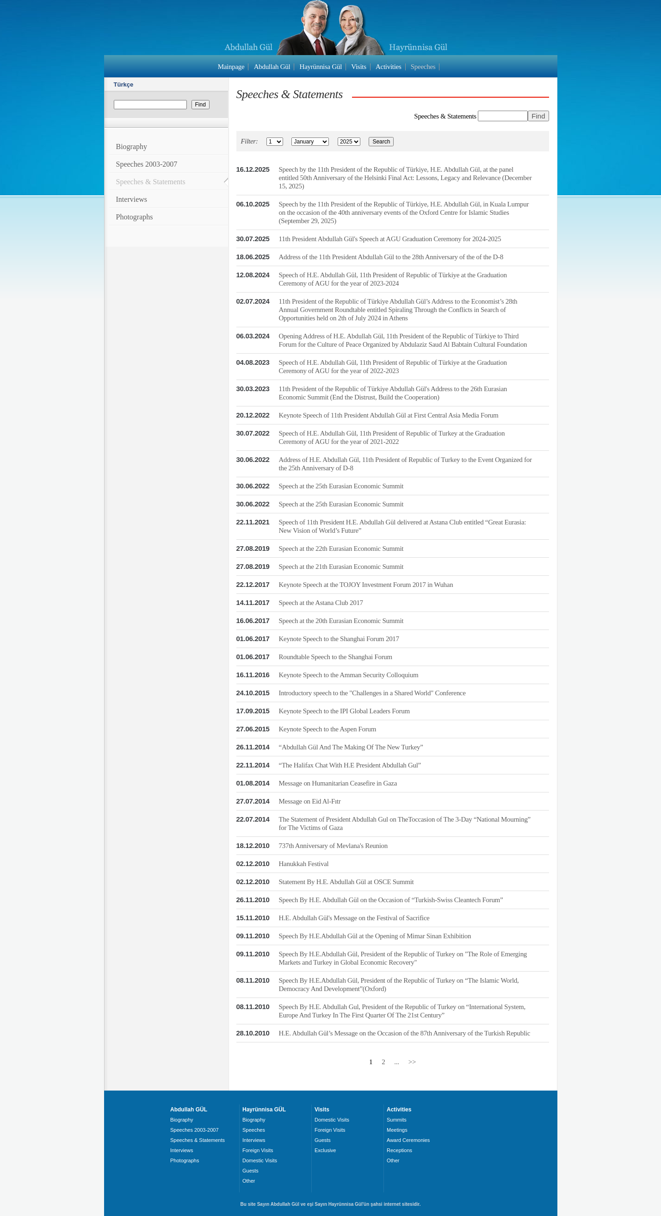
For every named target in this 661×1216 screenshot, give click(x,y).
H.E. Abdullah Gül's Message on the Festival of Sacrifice (354, 918)
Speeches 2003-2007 (147, 164)
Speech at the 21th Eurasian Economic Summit (341, 566)
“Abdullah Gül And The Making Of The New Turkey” (351, 747)
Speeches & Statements (150, 182)
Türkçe (124, 84)
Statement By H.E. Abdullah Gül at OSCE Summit (346, 881)
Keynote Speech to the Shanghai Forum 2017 (339, 638)
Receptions (399, 1150)
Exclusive (325, 1150)
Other (248, 1181)
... (396, 1062)
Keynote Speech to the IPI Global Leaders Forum (344, 711)
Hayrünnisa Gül (321, 66)
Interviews (132, 199)
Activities (389, 66)
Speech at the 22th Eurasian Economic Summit (341, 548)
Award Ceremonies (408, 1140)
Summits (397, 1119)
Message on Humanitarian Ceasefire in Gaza (338, 783)
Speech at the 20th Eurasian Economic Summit (341, 620)
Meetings (397, 1130)
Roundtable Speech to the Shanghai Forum (335, 657)
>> (412, 1062)
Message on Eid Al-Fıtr (310, 801)
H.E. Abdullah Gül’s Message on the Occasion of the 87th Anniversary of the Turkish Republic (404, 1033)
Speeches (423, 66)
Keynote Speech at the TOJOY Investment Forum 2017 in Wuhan (366, 584)
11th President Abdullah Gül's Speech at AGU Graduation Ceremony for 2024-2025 (390, 239)
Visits (358, 66)
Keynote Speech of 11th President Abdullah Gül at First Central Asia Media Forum (389, 415)
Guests (250, 1170)
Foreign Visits (257, 1150)
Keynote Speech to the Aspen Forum (327, 729)
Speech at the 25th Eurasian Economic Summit (341, 486)
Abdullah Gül (272, 66)
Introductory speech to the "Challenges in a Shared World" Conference (372, 693)
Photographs (134, 217)
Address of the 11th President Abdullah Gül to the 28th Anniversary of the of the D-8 (391, 257)
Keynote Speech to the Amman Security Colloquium (349, 675)
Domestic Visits (259, 1160)
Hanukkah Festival (304, 863)
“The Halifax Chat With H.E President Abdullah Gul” (350, 765)
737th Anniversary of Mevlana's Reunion (333, 845)
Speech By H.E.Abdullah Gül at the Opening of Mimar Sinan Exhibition (375, 936)
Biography (132, 146)
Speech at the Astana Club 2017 (321, 602)
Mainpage (231, 66)
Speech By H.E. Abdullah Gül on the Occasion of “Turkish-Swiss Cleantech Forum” (391, 900)
